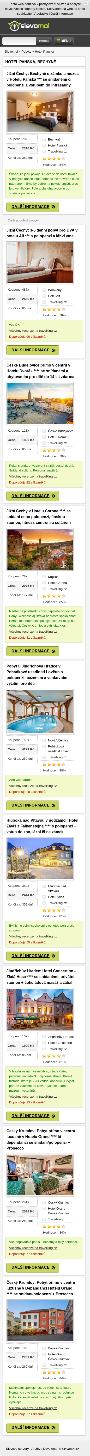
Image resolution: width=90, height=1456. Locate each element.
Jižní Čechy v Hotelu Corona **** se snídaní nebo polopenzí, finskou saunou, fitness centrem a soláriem (38, 517)
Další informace (62, 13)
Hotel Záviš (56, 897)
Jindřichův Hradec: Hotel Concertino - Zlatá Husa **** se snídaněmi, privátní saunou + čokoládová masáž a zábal (41, 977)
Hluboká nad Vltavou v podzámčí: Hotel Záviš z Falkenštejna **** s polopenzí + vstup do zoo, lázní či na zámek (42, 826)
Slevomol (11, 51)
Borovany (54, 290)
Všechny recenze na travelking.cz (33, 330)
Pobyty (26, 51)
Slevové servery (17, 1448)
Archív (36, 1448)
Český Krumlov (59, 1202)
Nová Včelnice (58, 740)
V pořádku (40, 13)
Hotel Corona (57, 583)
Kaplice (53, 577)
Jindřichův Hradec (61, 1037)
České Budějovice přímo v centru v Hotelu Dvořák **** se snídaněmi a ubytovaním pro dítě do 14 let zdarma (40, 371)
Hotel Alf (54, 296)
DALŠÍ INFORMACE (33, 207)
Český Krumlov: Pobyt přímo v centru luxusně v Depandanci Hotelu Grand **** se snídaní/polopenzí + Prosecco (40, 1288)
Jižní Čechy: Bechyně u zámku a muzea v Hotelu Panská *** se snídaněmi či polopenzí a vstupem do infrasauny (42, 79)
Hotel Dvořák (57, 437)
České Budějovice (61, 431)
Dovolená (49, 1448)
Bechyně (54, 139)
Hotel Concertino (60, 1043)
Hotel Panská (57, 145)
